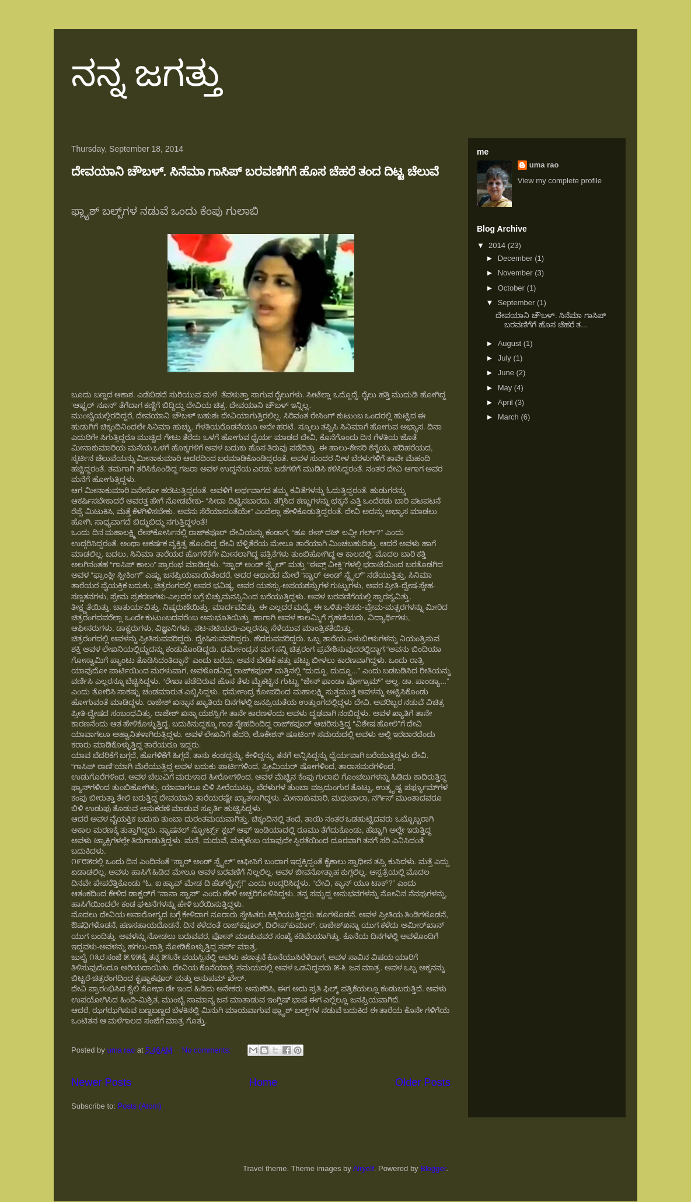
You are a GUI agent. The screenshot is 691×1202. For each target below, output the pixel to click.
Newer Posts (101, 1082)
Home (263, 1082)
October (512, 288)
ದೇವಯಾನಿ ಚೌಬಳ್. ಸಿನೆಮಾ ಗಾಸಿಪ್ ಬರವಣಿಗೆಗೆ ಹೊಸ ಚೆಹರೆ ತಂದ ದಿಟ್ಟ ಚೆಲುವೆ (255, 171)
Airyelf (363, 1168)
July (506, 358)
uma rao (544, 164)
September (517, 302)
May (506, 387)
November (516, 272)
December (516, 258)
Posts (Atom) (140, 1106)
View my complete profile (560, 180)
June (507, 372)
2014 (498, 245)
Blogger (433, 1168)
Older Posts (423, 1082)
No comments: (207, 1050)
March (509, 417)
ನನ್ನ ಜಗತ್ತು (146, 73)
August (511, 343)
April (506, 402)
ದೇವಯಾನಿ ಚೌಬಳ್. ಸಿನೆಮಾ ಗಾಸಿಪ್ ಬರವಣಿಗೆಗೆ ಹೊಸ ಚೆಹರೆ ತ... (550, 320)
